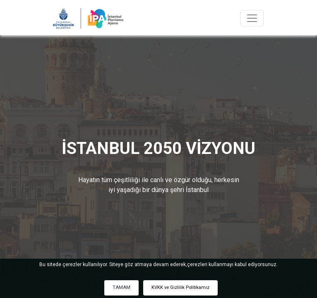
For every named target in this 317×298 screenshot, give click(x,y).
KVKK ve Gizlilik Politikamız (180, 287)
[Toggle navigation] (252, 18)
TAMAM (121, 287)
